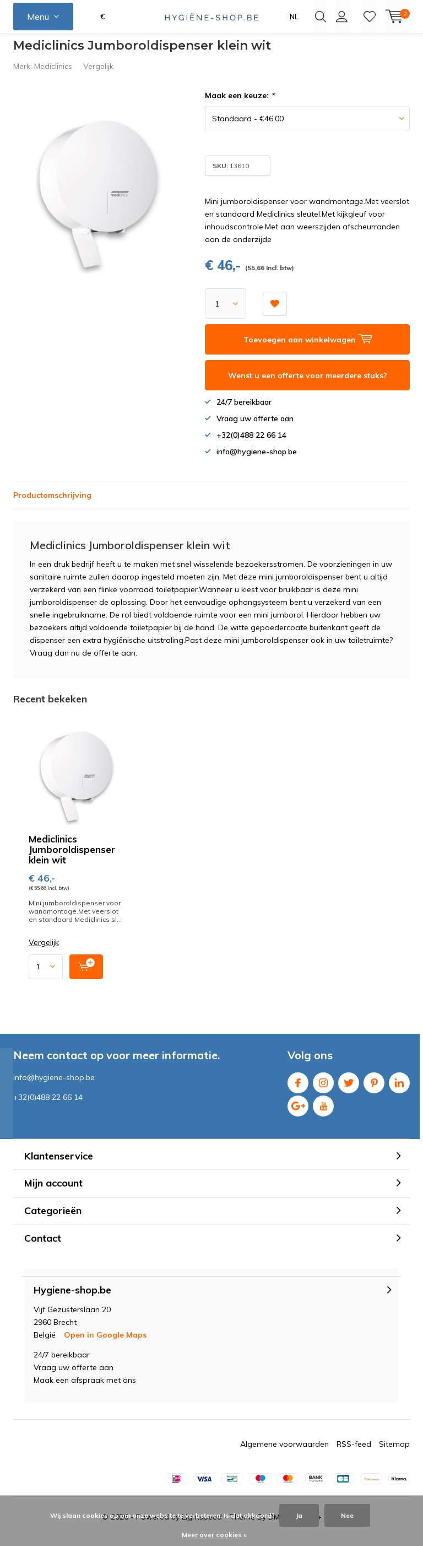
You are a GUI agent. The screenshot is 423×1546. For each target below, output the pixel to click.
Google (298, 1112)
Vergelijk (98, 74)
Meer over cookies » (214, 1535)
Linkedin (399, 1089)
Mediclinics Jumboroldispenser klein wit (72, 857)
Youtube (323, 1112)
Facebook (298, 1089)
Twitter (348, 1089)
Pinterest (374, 1089)
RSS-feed (354, 1452)
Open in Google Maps (105, 1343)
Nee (347, 1515)
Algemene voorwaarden (284, 1452)
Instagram (323, 1089)
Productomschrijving (52, 503)
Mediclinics (53, 74)
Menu (38, 16)
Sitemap (394, 1452)
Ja (299, 1515)
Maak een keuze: (239, 104)
